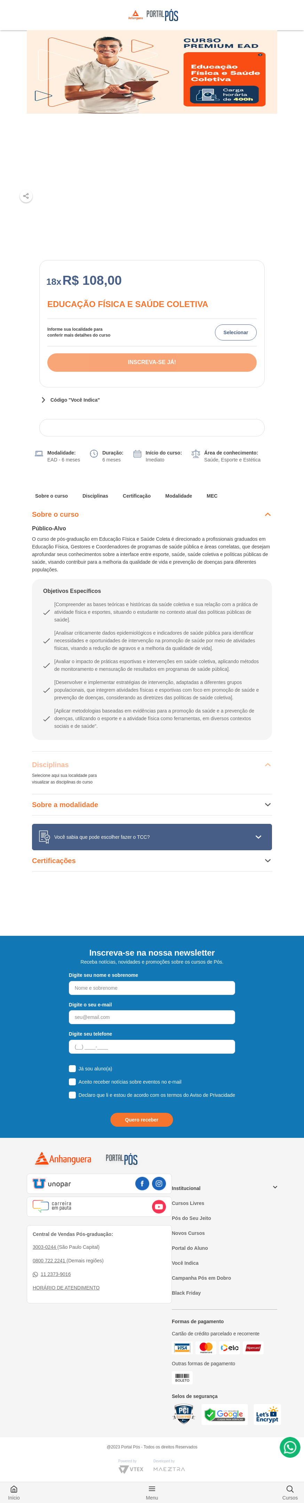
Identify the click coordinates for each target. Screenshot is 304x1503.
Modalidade (178, 496)
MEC (212, 496)
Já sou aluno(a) (95, 1068)
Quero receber (142, 1120)
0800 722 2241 (49, 1260)
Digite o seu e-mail (90, 1004)
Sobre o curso (51, 496)
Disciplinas (95, 496)
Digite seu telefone (90, 1034)
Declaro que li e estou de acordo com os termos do (157, 1095)
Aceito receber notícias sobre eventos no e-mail (130, 1082)
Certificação (137, 496)
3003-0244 (45, 1247)
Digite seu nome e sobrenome (103, 975)
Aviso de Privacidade (212, 1095)
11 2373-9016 (52, 1274)
